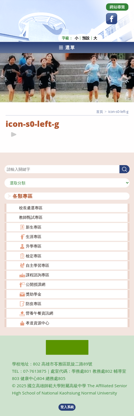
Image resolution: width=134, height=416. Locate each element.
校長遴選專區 (31, 207)
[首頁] (99, 111)
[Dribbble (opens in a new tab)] (117, 7)
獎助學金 (33, 294)
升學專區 (33, 246)
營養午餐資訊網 (39, 313)
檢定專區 (33, 255)
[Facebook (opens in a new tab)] (111, 18)
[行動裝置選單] (67, 47)
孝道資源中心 (37, 322)
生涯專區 (33, 236)
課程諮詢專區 (37, 274)
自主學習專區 (37, 265)
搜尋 (8, 161)
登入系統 (67, 407)
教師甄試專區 (31, 217)
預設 (86, 38)
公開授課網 (35, 284)
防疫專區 (33, 303)
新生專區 (33, 227)
